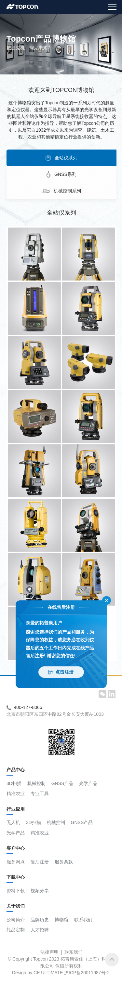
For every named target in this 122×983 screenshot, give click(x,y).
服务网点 (16, 861)
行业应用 (16, 810)
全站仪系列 (61, 157)
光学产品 (88, 783)
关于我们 (16, 907)
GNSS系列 (61, 174)
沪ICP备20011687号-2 (87, 972)
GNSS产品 (62, 783)
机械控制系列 (61, 191)
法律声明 (49, 952)
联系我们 (83, 919)
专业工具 (40, 793)
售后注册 (40, 861)
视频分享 (40, 890)
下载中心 (16, 878)
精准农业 (16, 793)
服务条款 (64, 861)
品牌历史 (40, 919)
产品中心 (16, 771)
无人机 (13, 822)
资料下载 (16, 890)
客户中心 (16, 849)
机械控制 (36, 783)
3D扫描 (14, 783)
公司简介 (16, 919)
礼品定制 (16, 929)
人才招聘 (40, 929)
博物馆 (61, 919)
